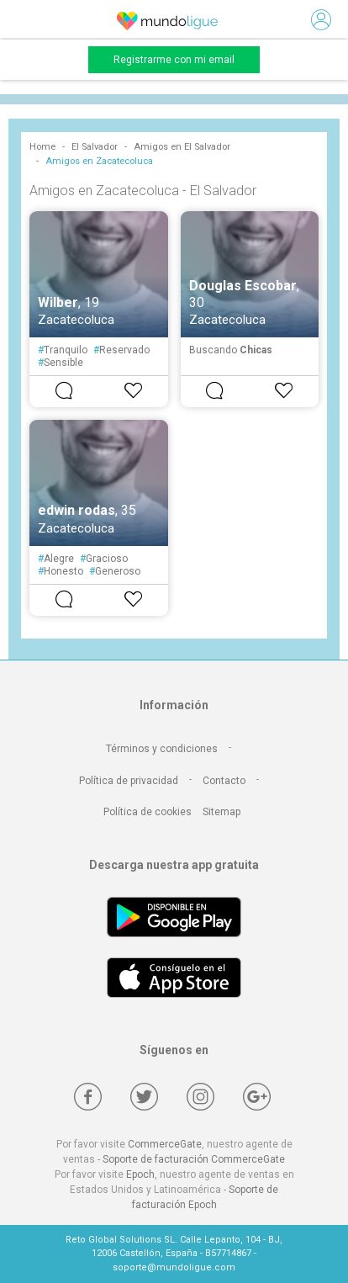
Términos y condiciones (162, 749)
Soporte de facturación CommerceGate (194, 1159)
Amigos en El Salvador (182, 146)
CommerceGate (165, 1144)
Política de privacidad (128, 781)
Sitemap (221, 812)
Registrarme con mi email (174, 60)
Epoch (140, 1174)
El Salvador (94, 146)
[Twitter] (144, 1097)
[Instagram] (200, 1097)
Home (42, 146)
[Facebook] (88, 1097)
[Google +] (257, 1097)
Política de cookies (147, 812)
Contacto (224, 781)
